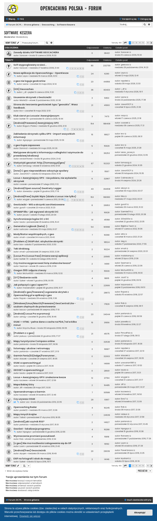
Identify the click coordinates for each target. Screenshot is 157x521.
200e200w (125, 218)
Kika (123, 196)
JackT (123, 277)
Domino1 (23, 148)
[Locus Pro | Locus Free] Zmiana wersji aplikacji (40, 255)
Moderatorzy (22, 37)
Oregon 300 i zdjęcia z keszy (29, 270)
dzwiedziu (27, 191)
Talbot (22, 417)
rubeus (124, 414)
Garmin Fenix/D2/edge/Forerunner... (34, 355)
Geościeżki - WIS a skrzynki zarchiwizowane (39, 204)
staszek (23, 358)
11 (82, 129)
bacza (22, 309)
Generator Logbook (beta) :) (30, 226)
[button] (125, 43)
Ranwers (125, 435)
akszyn (124, 188)
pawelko (125, 321)
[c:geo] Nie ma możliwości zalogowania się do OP (42, 443)
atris (123, 234)
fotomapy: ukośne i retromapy (31, 348)
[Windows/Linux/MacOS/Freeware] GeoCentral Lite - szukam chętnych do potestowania (44, 305)
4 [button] (139, 42)
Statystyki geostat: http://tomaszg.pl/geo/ (39, 162)
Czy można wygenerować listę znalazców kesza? (42, 263)
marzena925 (29, 287)
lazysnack (125, 284)
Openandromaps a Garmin (29, 391)
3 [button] (136, 42)
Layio (25, 76)
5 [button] (143, 42)
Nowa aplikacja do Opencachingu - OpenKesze (41, 73)
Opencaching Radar (25, 407)
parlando (125, 313)
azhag (22, 316)
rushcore (23, 229)
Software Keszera (18, 32)
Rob (122, 303)
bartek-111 (23, 118)
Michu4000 (28, 273)
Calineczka (126, 177)
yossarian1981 (127, 362)
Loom (22, 446)
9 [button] (147, 42)
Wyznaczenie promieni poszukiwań (34, 436)
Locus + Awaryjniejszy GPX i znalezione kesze (39, 377)
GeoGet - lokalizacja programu (31, 428)
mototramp (126, 255)
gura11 (22, 207)
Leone (25, 84)
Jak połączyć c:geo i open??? (30, 284)
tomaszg (27, 165)
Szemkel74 (126, 211)
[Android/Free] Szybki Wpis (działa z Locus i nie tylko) (44, 196)
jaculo (26, 214)
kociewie (23, 380)
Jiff (20, 387)
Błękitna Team (127, 226)
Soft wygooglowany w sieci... (30, 64)
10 (80, 129)
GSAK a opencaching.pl (27, 362)
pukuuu (23, 336)
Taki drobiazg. (21, 248)
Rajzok (22, 298)
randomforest (26, 158)
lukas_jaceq (127, 152)
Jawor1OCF (126, 104)
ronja (123, 115)
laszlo (22, 222)
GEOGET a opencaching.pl (28, 370)
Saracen (23, 55)
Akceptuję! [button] (140, 512)
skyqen (22, 453)
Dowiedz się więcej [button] (29, 516)
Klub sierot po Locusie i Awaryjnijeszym (36, 115)
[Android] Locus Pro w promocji (31, 313)
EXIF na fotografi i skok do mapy (32, 458)
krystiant (125, 458)
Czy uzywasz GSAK (24, 399)
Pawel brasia (127, 450)
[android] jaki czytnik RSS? (28, 421)
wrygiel (26, 199)
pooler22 (23, 410)
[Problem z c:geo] (23, 333)
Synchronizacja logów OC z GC (31, 219)
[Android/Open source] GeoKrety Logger (37, 188)
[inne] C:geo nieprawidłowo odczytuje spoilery (40, 170)
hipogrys (27, 431)
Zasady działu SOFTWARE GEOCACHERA (36, 52)
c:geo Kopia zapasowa (26, 145)
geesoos (125, 64)
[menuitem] (20, 19)
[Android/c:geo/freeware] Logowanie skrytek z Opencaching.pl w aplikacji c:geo (41, 293)
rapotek (124, 80)
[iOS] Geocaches (23, 89)
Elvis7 (123, 398)
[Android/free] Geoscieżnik (29, 450)
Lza (27, 402)
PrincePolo (125, 333)
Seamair (23, 266)
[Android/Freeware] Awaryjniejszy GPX (36, 122)
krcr (21, 110)
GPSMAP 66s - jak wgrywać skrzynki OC (36, 211)
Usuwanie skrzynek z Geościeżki (32, 97)
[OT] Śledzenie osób (25, 277)
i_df (24, 92)
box (21, 244)
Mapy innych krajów (25, 414)
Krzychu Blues (29, 328)
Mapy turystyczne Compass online (34, 341)
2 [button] (133, 42)
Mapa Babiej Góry (23, 384)
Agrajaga (27, 140)
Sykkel (22, 280)
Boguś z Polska (30, 126)
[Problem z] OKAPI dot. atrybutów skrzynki (38, 241)
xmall (22, 237)
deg (123, 241)
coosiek (124, 122)
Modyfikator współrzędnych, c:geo (33, 234)
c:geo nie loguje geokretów (29, 81)
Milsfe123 (23, 100)
